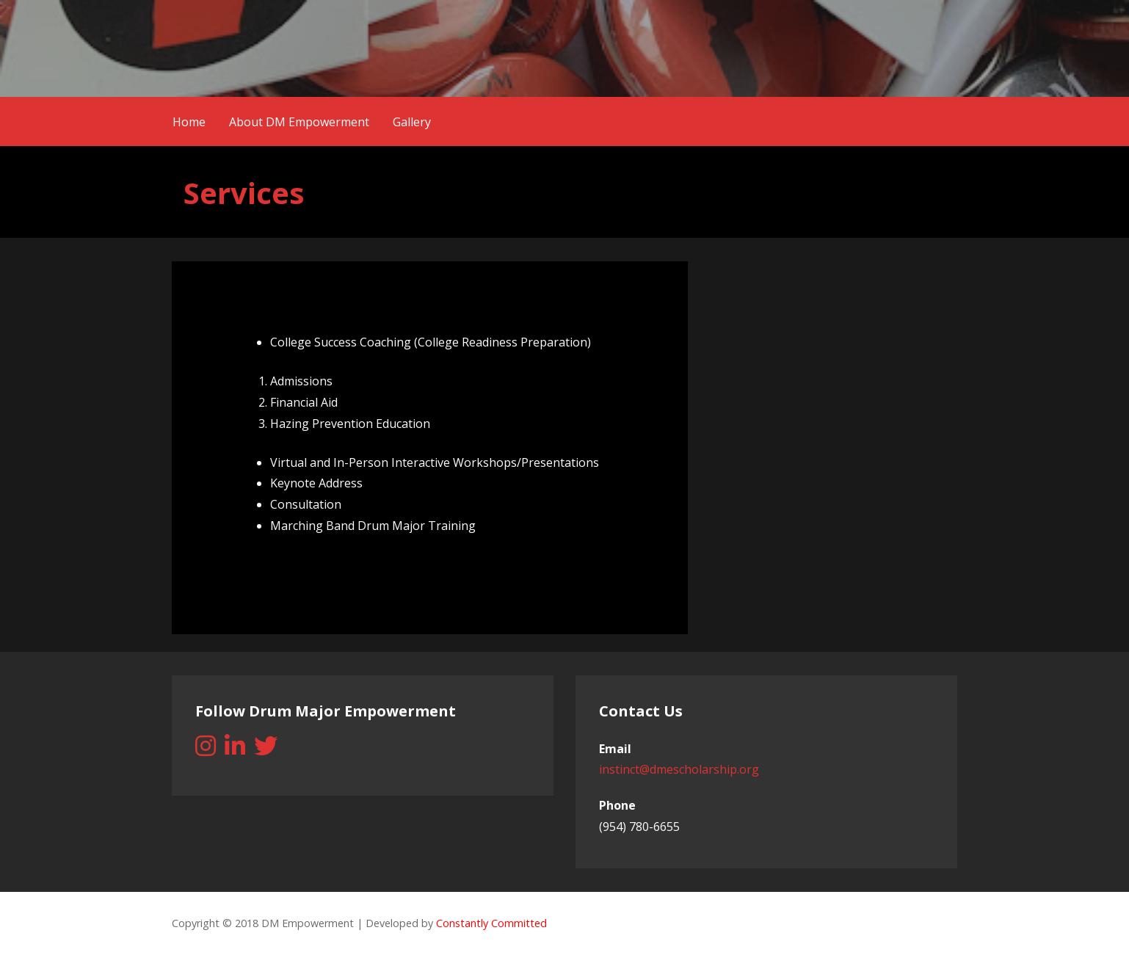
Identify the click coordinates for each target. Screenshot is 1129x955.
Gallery (412, 122)
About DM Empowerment (299, 122)
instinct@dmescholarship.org (679, 769)
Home (189, 122)
